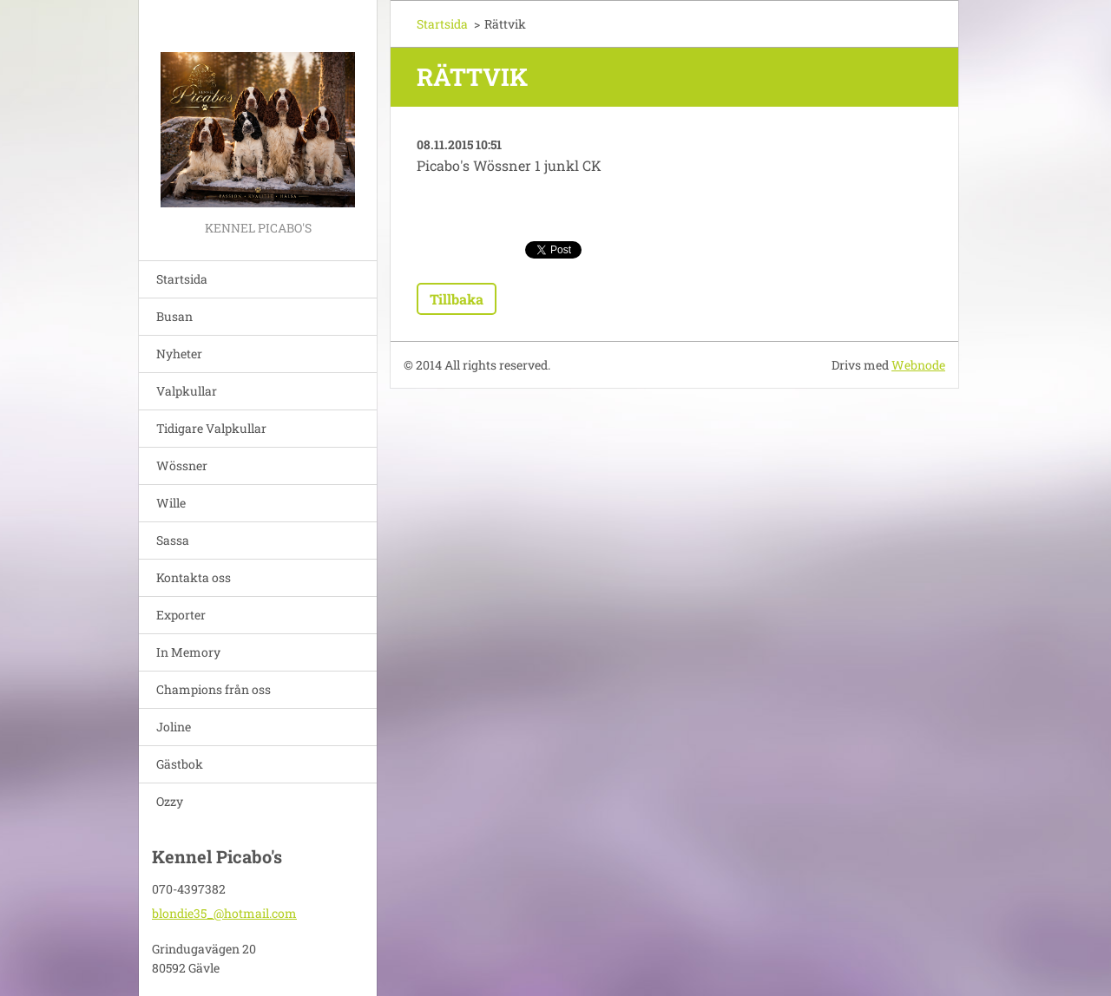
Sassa (172, 540)
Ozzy (169, 801)
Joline (173, 726)
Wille (171, 503)
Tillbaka (456, 299)
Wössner (181, 465)
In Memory (188, 652)
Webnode (918, 365)
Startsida (181, 279)
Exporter (181, 614)
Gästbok (179, 764)
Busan (174, 316)
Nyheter (179, 353)
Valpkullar (186, 391)
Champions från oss (213, 689)
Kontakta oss (193, 577)
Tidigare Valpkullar (211, 428)
